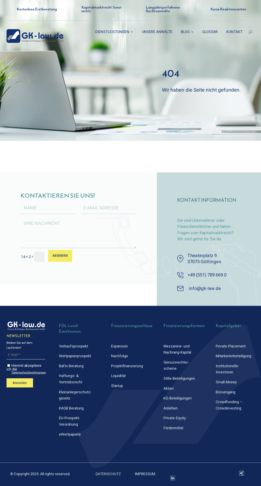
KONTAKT (234, 32)
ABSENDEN (61, 256)
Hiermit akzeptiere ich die (26, 369)
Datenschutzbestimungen (29, 372)
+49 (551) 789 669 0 (207, 274)
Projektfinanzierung (127, 366)
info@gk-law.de (205, 288)
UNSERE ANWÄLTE (157, 32)
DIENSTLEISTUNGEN (112, 32)
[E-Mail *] (26, 355)
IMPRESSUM (145, 474)
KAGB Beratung (71, 408)
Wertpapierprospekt (75, 356)
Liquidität (118, 376)
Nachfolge (119, 356)
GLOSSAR (210, 32)
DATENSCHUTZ (108, 474)
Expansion (119, 346)
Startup (117, 386)
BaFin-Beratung (71, 366)
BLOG (185, 32)
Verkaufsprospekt (73, 346)
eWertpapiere (70, 434)
